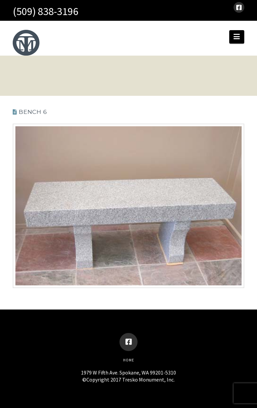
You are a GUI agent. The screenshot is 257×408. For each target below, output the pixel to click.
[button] (236, 37)
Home (128, 360)
